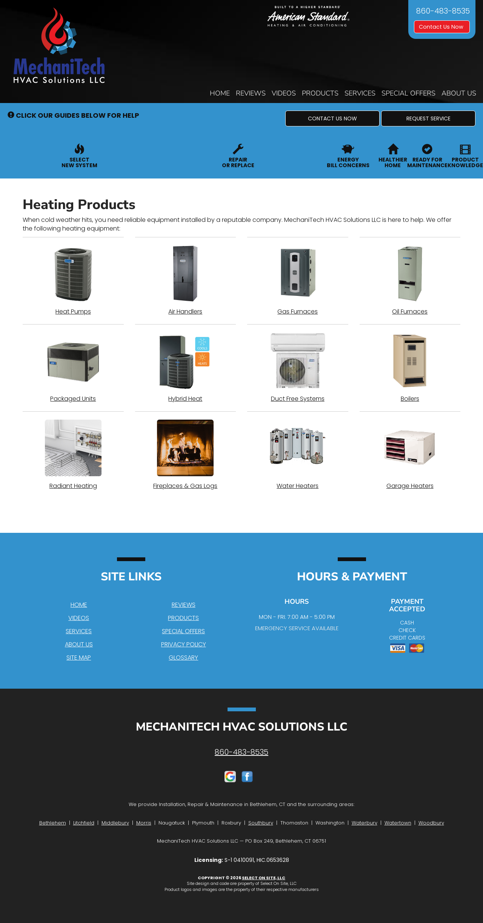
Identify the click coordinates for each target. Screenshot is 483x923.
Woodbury (431, 822)
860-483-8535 (241, 752)
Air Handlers (185, 280)
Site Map (78, 657)
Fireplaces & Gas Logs (185, 454)
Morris (143, 822)
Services (360, 93)
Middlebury (115, 822)
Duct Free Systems (297, 367)
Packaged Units (73, 367)
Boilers (410, 367)
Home (220, 93)
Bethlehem (52, 822)
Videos (284, 93)
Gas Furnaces (297, 280)
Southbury (260, 822)
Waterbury (364, 822)
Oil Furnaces (410, 280)
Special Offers (408, 93)
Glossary (183, 657)
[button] (332, 118)
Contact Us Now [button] (442, 27)
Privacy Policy (183, 644)
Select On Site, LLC (263, 878)
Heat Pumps (73, 280)
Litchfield (83, 822)
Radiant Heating (73, 454)
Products (320, 93)
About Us (458, 93)
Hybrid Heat (185, 367)
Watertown (398, 822)
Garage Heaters (410, 454)
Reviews (251, 93)
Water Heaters (297, 454)
